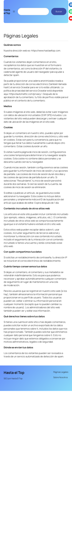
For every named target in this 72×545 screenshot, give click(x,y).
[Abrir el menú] (13, 11)
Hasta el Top (7, 11)
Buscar (59, 11)
